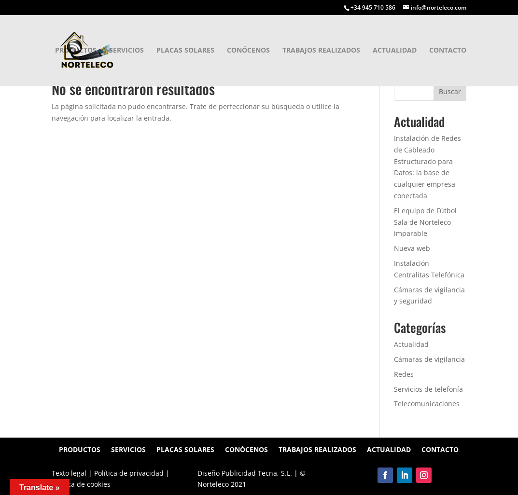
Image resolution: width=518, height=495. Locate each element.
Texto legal (69, 473)
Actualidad (395, 51)
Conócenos (248, 51)
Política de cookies (81, 484)
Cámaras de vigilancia (429, 359)
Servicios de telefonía (428, 389)
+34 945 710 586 (372, 7)
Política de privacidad (129, 473)
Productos (76, 51)
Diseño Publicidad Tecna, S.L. (245, 473)
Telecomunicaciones (427, 403)
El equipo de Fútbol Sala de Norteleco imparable (425, 222)
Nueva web (412, 248)
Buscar (450, 91)
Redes (404, 374)
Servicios (126, 51)
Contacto (447, 51)
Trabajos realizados (321, 51)
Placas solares (185, 51)
